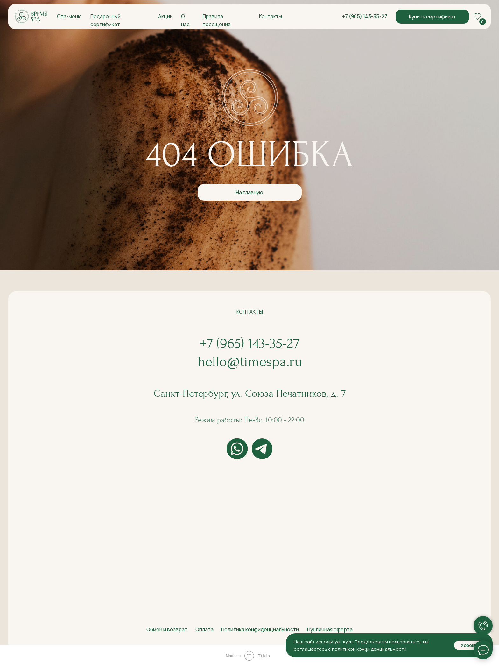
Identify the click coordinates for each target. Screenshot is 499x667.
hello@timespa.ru (250, 362)
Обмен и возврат (166, 629)
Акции (165, 16)
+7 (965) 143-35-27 (364, 16)
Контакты (270, 16)
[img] (31, 16)
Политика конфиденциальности (260, 629)
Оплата (204, 629)
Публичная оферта (330, 629)
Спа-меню (69, 16)
